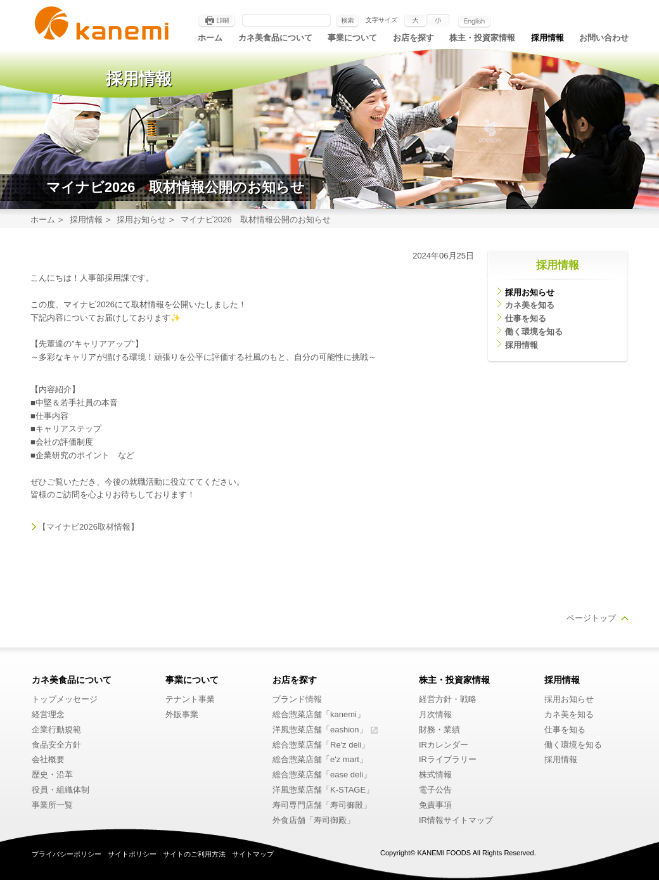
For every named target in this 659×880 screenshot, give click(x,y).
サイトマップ (253, 854)
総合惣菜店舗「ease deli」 (321, 774)
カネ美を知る (529, 305)
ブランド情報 (297, 699)
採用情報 (547, 37)
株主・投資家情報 (482, 37)
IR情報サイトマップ (456, 820)
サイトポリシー (132, 854)
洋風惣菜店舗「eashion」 (320, 729)
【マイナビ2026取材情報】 (88, 527)
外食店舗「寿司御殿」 (313, 820)
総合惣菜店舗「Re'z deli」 (320, 744)
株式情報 (435, 774)
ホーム (210, 37)
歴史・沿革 (52, 774)
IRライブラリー (448, 759)
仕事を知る (525, 318)
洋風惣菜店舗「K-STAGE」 (323, 789)
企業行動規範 (56, 729)
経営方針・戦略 (448, 699)
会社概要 (48, 759)
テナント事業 (190, 699)
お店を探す (413, 37)
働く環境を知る (534, 331)
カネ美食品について (275, 37)
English (474, 21)
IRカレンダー (443, 744)
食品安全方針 (56, 744)
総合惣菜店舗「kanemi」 (318, 714)
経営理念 (48, 714)
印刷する (217, 21)
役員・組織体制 (60, 789)
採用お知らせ (141, 219)
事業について (352, 37)
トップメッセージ (65, 699)
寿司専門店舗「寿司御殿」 (321, 805)
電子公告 (435, 789)
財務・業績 (439, 729)
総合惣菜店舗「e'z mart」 (320, 759)
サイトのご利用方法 (194, 854)
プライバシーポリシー (66, 854)
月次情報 (435, 714)
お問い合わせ (604, 37)
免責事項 (435, 805)
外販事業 (181, 714)
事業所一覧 (52, 805)
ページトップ (591, 618)
